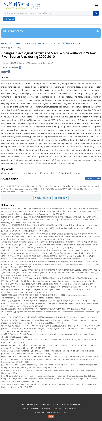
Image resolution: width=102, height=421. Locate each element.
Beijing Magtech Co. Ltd (56, 412)
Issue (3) (40, 43)
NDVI (52, 173)
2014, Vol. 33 (29, 43)
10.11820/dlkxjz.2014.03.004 (69, 43)
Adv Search (9, 19)
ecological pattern (28, 173)
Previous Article (43, 198)
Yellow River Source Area (69, 173)
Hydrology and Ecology (11, 47)
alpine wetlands (8, 173)
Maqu (42, 173)
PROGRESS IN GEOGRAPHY (11, 43)
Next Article (60, 198)
